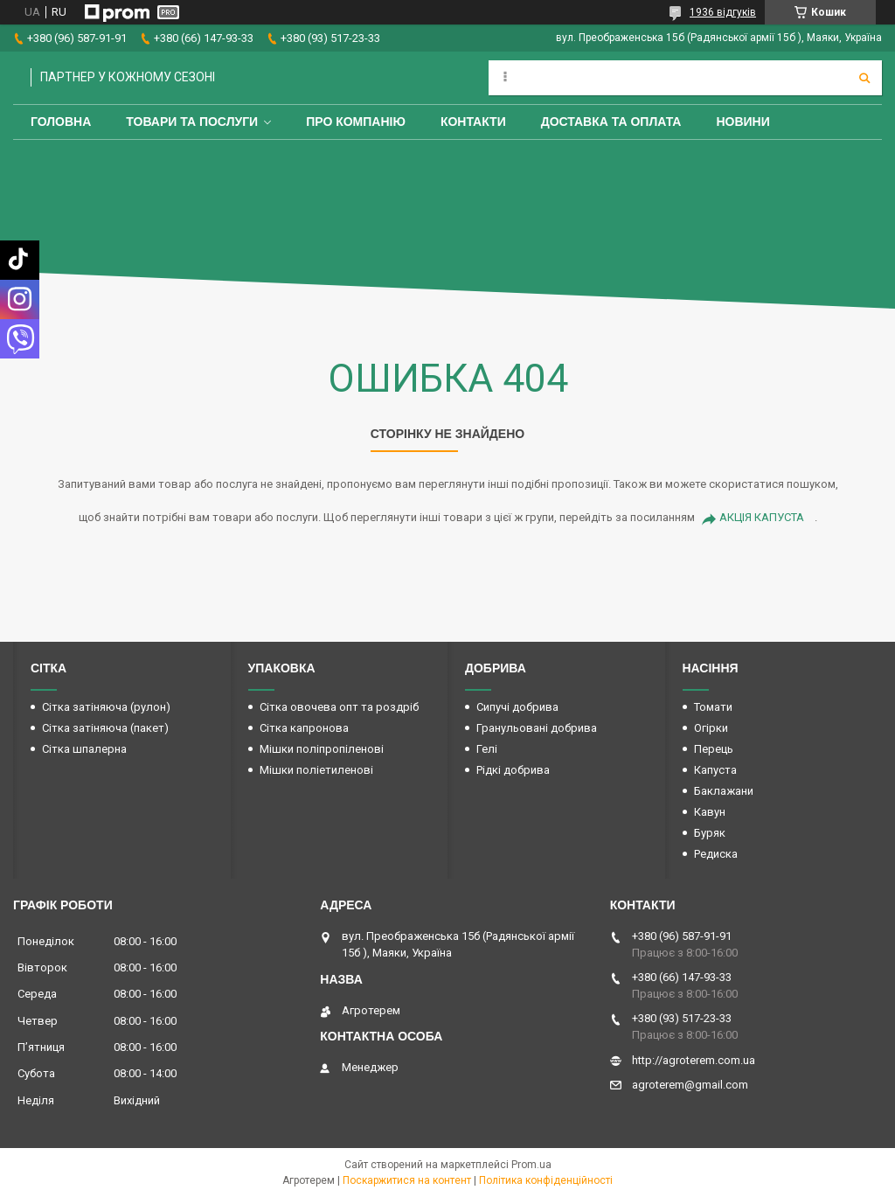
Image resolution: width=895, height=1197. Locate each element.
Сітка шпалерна (84, 748)
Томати (713, 706)
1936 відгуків (723, 12)
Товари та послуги (192, 122)
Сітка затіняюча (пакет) (105, 727)
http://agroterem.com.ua (693, 1060)
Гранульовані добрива (536, 727)
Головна (61, 122)
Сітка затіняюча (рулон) (106, 706)
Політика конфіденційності (546, 1180)
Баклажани (723, 790)
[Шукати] (864, 77)
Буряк (709, 832)
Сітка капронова (304, 727)
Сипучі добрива (517, 706)
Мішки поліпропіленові (322, 748)
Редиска (716, 853)
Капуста (715, 769)
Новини (742, 122)
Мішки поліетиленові (316, 769)
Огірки (711, 727)
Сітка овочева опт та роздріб (339, 706)
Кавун (709, 811)
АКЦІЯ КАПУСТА (761, 517)
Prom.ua (531, 1165)
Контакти (473, 122)
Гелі (486, 748)
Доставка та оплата (611, 122)
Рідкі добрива (513, 769)
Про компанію (356, 122)
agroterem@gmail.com (690, 1084)
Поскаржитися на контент (407, 1180)
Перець (713, 748)
